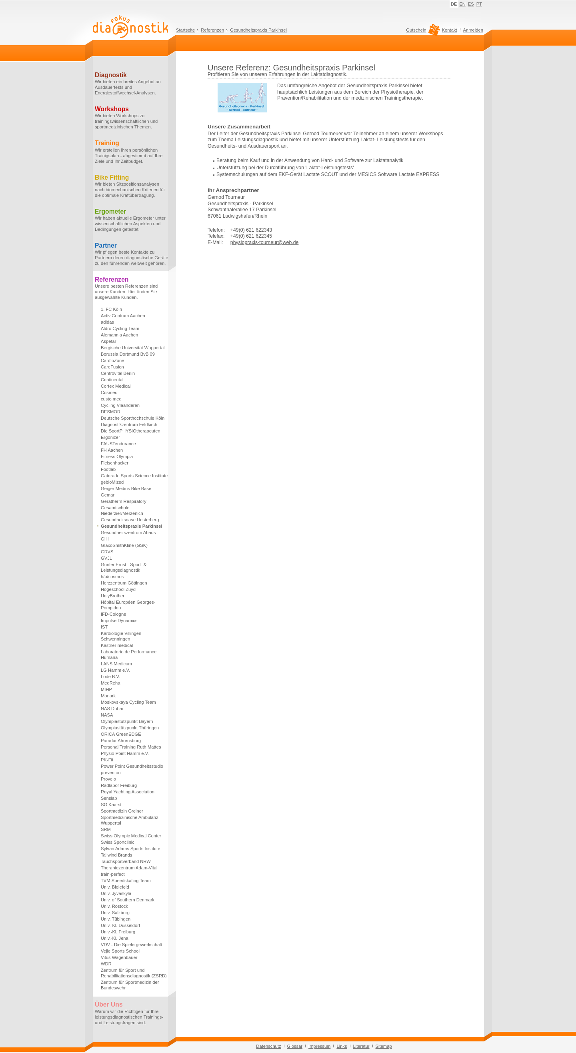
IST (104, 627)
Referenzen (212, 30)
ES (471, 4)
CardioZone (112, 360)
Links (341, 1046)
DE (454, 4)
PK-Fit (107, 759)
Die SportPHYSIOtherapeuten (130, 430)
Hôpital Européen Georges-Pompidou (128, 605)
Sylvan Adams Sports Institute (130, 848)
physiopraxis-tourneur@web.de (264, 242)
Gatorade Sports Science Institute (134, 475)
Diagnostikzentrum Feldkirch (129, 424)
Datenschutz (268, 1046)
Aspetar (108, 341)
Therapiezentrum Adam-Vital (129, 867)
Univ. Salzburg (115, 912)
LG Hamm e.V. (115, 670)
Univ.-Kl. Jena (114, 938)
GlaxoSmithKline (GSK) (124, 545)
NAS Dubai (112, 708)
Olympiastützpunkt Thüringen (130, 727)
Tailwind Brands (116, 855)
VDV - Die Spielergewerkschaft (131, 944)
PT (479, 4)
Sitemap (384, 1046)
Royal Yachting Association (127, 791)
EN (462, 4)
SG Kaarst (111, 804)
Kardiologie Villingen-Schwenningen (122, 636)
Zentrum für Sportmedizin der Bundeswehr (130, 985)
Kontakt (449, 30)
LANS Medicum (116, 663)
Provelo (108, 779)
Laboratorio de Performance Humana (128, 654)
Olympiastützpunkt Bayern (127, 721)
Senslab (109, 798)
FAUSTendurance (118, 443)
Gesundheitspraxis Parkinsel (258, 30)
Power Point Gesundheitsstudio (132, 766)
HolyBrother (112, 595)
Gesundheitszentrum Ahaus (128, 532)
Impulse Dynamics (119, 620)
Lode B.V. (110, 676)
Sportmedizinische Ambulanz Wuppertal (129, 820)
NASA (107, 715)
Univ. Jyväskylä (116, 893)
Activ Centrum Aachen (123, 315)
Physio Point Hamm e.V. (125, 753)
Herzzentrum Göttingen (124, 583)
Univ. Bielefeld (115, 887)
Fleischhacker (114, 462)
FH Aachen (112, 450)
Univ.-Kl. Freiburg (118, 931)
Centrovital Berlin (118, 373)
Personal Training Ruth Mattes (131, 747)
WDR (106, 963)
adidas (107, 322)
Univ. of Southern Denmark (127, 899)
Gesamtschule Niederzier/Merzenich (122, 510)
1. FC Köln (111, 309)
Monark (108, 695)
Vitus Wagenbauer (119, 957)
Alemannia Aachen (119, 334)
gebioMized (112, 482)
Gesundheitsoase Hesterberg (130, 519)
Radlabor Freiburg (119, 785)
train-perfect (113, 874)
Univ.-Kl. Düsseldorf (120, 925)
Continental (112, 379)
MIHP (106, 689)
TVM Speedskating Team (126, 880)
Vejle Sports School (120, 951)
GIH (105, 539)
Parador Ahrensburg (121, 740)
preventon (111, 772)
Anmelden (473, 30)
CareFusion (112, 366)
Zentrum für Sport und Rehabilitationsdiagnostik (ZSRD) (134, 973)
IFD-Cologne (113, 614)
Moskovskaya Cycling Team (128, 702)
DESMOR (110, 411)
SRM (106, 829)
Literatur (361, 1046)
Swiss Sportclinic (117, 842)
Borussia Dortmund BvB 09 (128, 354)
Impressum (319, 1046)
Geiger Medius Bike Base (126, 488)
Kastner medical (117, 645)
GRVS (107, 551)
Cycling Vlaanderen (120, 405)
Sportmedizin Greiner (122, 811)
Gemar (107, 494)
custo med (111, 398)
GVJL (106, 558)
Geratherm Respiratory (123, 501)
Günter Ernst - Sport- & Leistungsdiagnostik (123, 567)
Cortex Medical (116, 386)
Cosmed (109, 392)
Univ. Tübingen (115, 919)
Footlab (108, 469)
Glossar (295, 1046)
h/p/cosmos (112, 576)
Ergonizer (110, 437)
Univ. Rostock (114, 906)
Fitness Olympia (117, 456)
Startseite (185, 30)
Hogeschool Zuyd (118, 589)
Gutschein (422, 32)
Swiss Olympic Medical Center (131, 835)
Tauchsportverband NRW (126, 861)
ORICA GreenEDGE (121, 734)
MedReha (110, 683)
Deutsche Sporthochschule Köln (132, 418)
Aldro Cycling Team (120, 328)
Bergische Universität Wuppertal (133, 347)
